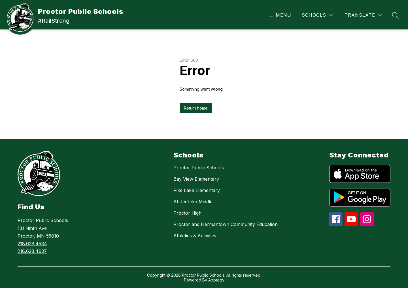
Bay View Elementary (196, 179)
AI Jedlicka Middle (192, 201)
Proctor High (187, 213)
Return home (196, 108)
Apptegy (216, 280)
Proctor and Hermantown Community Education (225, 224)
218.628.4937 (32, 251)
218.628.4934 (32, 243)
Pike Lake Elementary (196, 190)
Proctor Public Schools (198, 167)
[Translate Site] (363, 15)
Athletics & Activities (194, 235)
